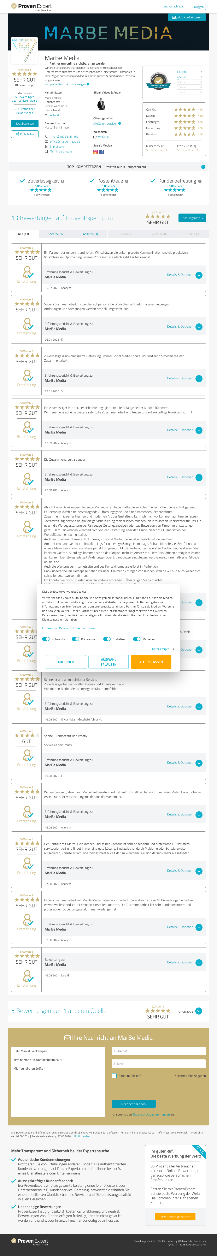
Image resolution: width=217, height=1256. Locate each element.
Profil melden (82, 1136)
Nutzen (150, 116)
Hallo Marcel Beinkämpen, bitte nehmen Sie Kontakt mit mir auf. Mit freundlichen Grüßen (58, 1082)
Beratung (151, 134)
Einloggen (198, 7)
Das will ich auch (174, 6)
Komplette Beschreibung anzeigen (66, 84)
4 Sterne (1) (90, 234)
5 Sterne (181, 71)
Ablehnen (66, 661)
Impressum (53, 628)
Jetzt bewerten (25, 123)
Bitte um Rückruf (130, 1075)
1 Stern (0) (192, 234)
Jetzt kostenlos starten (175, 1216)
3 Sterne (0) (124, 234)
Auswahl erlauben (109, 662)
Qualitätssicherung (167, 1241)
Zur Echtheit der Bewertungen (25, 111)
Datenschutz (185, 1241)
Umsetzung (153, 128)
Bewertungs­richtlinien (145, 1241)
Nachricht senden (133, 1104)
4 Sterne (181, 77)
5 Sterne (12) (56, 234)
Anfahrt (54, 115)
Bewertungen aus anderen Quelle (24, 98)
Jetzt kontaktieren (187, 17)
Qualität (151, 109)
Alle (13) (23, 234)
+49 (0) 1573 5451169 (64, 136)
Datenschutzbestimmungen (81, 628)
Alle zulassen (151, 661)
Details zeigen (157, 649)
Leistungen (152, 122)
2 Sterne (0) (159, 234)
